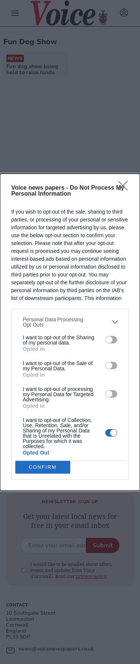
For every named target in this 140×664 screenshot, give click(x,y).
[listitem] (70, 322)
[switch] (111, 339)
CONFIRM (43, 467)
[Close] (125, 188)
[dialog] (70, 332)
